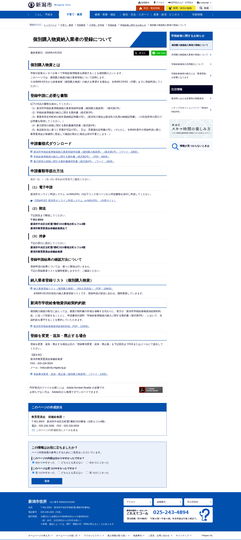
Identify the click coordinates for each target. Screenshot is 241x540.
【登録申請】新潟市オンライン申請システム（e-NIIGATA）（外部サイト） (75, 200)
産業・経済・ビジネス (167, 14)
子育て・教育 (74, 14)
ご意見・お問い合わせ (159, 535)
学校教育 (81, 25)
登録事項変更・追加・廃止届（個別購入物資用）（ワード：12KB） (71, 374)
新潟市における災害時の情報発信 (187, 98)
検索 (206, 8)
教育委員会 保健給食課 (47, 416)
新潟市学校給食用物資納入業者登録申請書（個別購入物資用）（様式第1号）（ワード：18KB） (86, 152)
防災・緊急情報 (152, 8)
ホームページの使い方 (67, 535)
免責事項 (137, 535)
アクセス (160, 2)
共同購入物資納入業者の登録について (189, 54)
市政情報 (197, 14)
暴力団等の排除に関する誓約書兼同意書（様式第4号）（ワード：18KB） (74, 161)
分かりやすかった (45, 462)
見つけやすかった (45, 472)
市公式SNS (192, 502)
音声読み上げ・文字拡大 (182, 2)
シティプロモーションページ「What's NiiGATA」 (189, 110)
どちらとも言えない (72, 462)
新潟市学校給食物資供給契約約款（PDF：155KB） (62, 326)
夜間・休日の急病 (182, 8)
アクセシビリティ (92, 535)
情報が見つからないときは (194, 146)
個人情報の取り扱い (117, 535)
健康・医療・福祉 (105, 14)
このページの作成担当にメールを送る (57, 430)
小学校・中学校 (96, 25)
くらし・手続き (44, 14)
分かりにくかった (99, 462)
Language (204, 2)
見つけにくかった (99, 472)
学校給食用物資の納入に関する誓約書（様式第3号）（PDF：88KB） (72, 156)
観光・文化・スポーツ (136, 14)
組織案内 (145, 2)
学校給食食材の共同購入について (187, 64)
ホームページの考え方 (39, 535)
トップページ (50, 25)
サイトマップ (182, 535)
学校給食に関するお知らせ (133, 25)
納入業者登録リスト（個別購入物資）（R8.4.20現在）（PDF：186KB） (73, 288)
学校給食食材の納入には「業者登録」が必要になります (189, 75)
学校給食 (112, 25)
